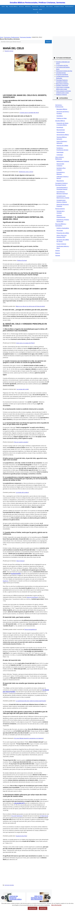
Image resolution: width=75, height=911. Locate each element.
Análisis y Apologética (63, 228)
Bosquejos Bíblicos (62, 109)
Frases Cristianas (61, 244)
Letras (40, 9)
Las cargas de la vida (22, 389)
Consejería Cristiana (59, 6)
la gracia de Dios (16, 573)
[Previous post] (3, 897)
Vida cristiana (49, 6)
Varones (57, 255)
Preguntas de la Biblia (63, 233)
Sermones (21, 6)
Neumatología (61, 130)
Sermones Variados (25, 37)
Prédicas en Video (62, 118)
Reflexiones (28, 6)
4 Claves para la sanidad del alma (29, 112)
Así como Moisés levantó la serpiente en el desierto (28, 738)
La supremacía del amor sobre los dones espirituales (31, 701)
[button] (37, 12)
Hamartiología (61, 132)
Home (3, 6)
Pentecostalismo (69, 6)
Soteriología (60, 152)
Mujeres (57, 253)
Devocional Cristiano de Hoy (64, 71)
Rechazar (32, 908)
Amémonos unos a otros (26, 171)
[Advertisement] (37, 26)
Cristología (60, 154)
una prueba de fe (19, 803)
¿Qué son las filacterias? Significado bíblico (15, 897)
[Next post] (49, 897)
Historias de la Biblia (62, 145)
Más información (56, 905)
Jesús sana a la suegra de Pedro (25, 343)
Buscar (48, 41)
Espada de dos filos (21, 836)
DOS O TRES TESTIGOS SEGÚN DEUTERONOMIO (37, 897)
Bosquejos (42, 6)
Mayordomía (60, 181)
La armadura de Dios (62, 65)
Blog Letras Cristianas (62, 83)
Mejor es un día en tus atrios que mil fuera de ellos (30, 306)
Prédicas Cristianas (61, 94)
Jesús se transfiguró (32, 597)
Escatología (60, 127)
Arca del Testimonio (17, 816)
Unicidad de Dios (61, 73)
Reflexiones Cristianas (63, 161)
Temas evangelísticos (30, 629)
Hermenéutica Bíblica (63, 134)
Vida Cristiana (20, 561)
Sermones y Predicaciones (11, 37)
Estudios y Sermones (62, 85)
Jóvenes (57, 250)
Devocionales (35, 6)
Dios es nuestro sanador (21, 442)
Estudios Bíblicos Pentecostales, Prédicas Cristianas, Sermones (37, 2)
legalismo (5, 581)
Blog (7, 6)
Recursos (35, 9)
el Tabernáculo (44, 816)
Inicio (1, 37)
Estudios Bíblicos (13, 6)
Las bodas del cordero (22, 492)
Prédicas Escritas (21, 260)
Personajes (60, 230)
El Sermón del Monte (62, 74)
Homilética (60, 116)
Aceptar (43, 908)
